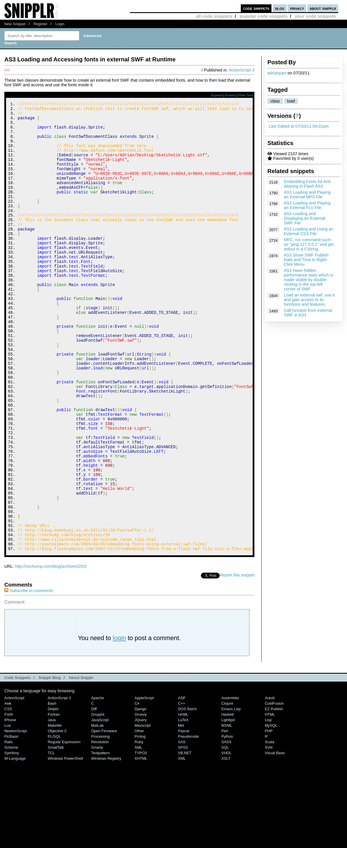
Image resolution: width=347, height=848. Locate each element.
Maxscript (142, 809)
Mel (181, 809)
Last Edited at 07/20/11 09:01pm (299, 126)
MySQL (271, 809)
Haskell (227, 798)
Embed (230, 95)
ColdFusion (274, 787)
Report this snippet (237, 659)
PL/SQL (54, 820)
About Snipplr (81, 762)
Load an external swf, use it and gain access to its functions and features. (309, 300)
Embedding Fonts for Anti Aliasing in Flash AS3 (307, 183)
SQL (225, 831)
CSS (8, 793)
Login (60, 24)
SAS (182, 826)
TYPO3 (141, 837)
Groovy (141, 798)
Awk (7, 787)
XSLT (225, 842)
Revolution (100, 826)
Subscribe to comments (28, 675)
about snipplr (323, 8)
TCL (51, 837)
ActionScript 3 (241, 70)
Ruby (139, 826)
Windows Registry (106, 842)
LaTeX (183, 804)
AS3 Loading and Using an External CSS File (308, 231)
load (291, 101)
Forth (8, 798)
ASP (182, 782)
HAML (183, 798)
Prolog (140, 820)
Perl (224, 815)
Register (40, 24)
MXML (226, 809)
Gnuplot (97, 798)
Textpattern (100, 837)
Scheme (11, 831)
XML (182, 842)
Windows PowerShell (65, 842)
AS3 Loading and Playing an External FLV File (307, 205)
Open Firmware (104, 815)
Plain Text (245, 95)
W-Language (15, 842)
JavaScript (100, 804)
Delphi (53, 793)
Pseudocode (188, 820)
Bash (52, 787)
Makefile (55, 809)
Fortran (54, 798)
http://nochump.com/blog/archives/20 (49, 650)
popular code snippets (264, 16)
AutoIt (270, 782)
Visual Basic (275, 837)
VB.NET (185, 837)
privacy (297, 8)
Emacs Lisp (231, 793)
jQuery (141, 804)
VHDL (226, 837)
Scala (269, 826)
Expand (216, 95)
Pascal (183, 815)
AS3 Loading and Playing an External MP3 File (307, 194)
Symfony (11, 837)
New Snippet (14, 24)
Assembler (230, 782)
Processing (100, 820)
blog (279, 8)
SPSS (183, 831)
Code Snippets (17, 762)
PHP (269, 815)
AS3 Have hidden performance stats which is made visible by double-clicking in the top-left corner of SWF (308, 279)
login (119, 722)
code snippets (256, 8)
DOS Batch (187, 793)
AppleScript (144, 782)
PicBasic (11, 820)
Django (140, 793)
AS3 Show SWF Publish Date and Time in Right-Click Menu (306, 260)
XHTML (141, 842)
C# (137, 787)
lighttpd (228, 804)
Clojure (227, 787)
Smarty (97, 831)
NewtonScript (15, 815)
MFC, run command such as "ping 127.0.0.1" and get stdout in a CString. (309, 244)
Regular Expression (64, 826)
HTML (270, 798)
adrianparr (277, 73)
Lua (7, 809)
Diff (94, 793)
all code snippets (214, 16)
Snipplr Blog (49, 762)
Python (227, 820)
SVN (269, 831)
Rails (8, 826)
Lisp (268, 804)
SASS (226, 826)
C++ (181, 787)
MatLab (97, 809)
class (275, 101)
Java (52, 804)
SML (138, 831)
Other (139, 815)
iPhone (10, 804)
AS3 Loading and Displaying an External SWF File (304, 218)
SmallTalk (56, 831)
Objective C (57, 815)
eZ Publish (274, 793)
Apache (97, 782)
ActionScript (14, 782)
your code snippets (315, 16)
